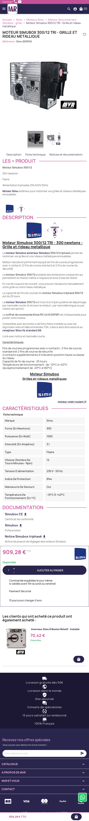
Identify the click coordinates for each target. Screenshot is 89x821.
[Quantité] (8, 570)
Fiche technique (35, 154)
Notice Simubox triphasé (25, 536)
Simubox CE (16, 514)
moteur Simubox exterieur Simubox (28, 253)
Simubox (14, 525)
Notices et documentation (65, 154)
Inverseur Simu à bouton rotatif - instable (55, 629)
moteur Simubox (16, 302)
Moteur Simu (10, 191)
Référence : (9, 41)
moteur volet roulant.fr (72, 402)
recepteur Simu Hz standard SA (21, 330)
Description (14, 154)
